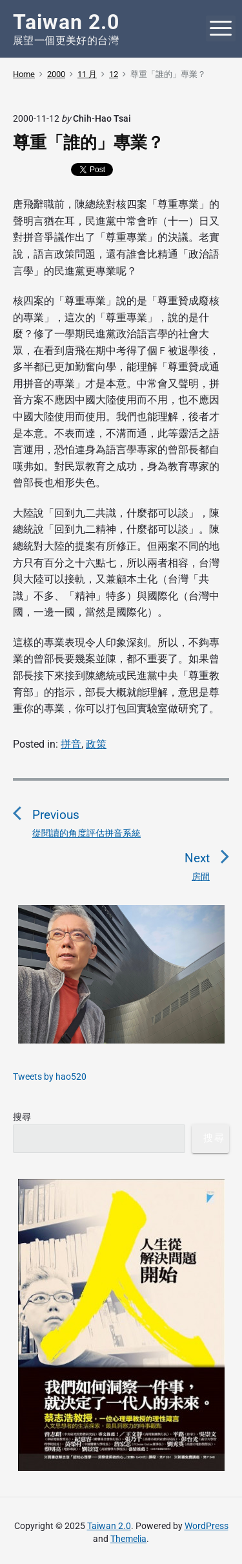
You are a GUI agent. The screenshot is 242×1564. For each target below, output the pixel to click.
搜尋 (22, 1117)
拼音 (71, 744)
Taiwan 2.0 (109, 1526)
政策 (96, 744)
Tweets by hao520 (49, 1076)
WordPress (206, 1526)
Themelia (128, 1539)
